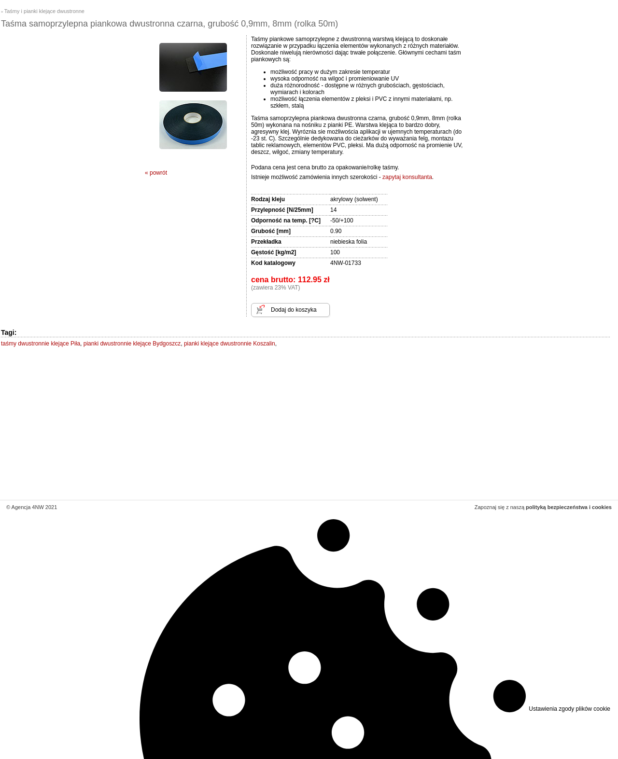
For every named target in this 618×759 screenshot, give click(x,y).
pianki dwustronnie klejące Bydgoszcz (132, 343)
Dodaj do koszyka (294, 309)
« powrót (156, 172)
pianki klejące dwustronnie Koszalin (229, 343)
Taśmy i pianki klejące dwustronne (44, 11)
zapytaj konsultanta (407, 177)
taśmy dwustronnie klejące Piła (40, 343)
